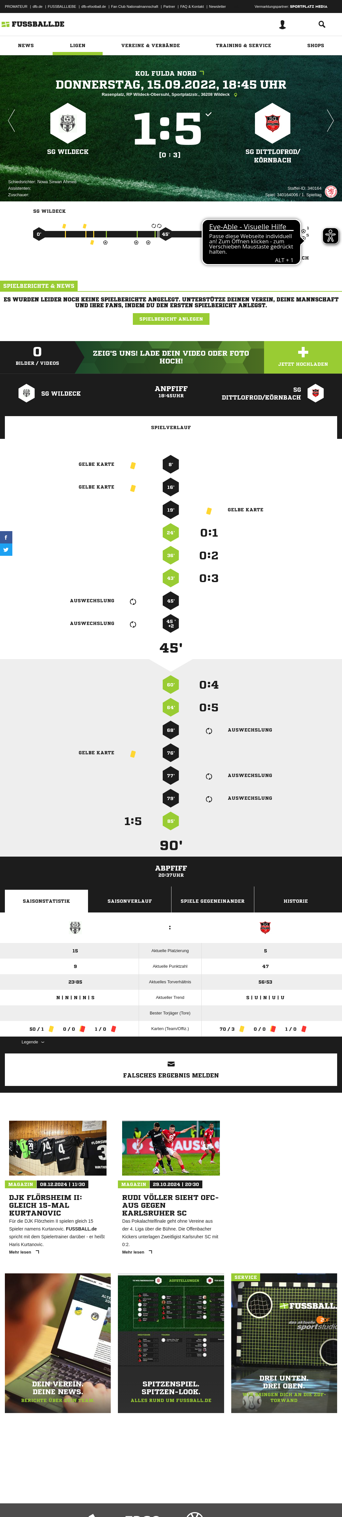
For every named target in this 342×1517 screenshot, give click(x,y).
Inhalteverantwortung (155, 1502)
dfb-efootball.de (93, 6)
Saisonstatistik (46, 901)
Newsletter (217, 6)
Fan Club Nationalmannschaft (134, 6)
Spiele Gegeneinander (213, 901)
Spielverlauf (171, 427)
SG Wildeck (68, 151)
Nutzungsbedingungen (86, 1502)
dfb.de (37, 6)
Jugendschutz (121, 1502)
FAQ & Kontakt (192, 6)
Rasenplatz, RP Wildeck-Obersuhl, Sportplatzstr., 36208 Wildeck (171, 95)
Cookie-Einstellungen (195, 1502)
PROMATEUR (16, 6)
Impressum (13, 1502)
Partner (169, 6)
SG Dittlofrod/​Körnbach (272, 155)
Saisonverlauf (130, 901)
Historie (296, 901)
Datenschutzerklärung (46, 1502)
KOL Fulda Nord (171, 73)
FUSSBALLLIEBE (62, 6)
